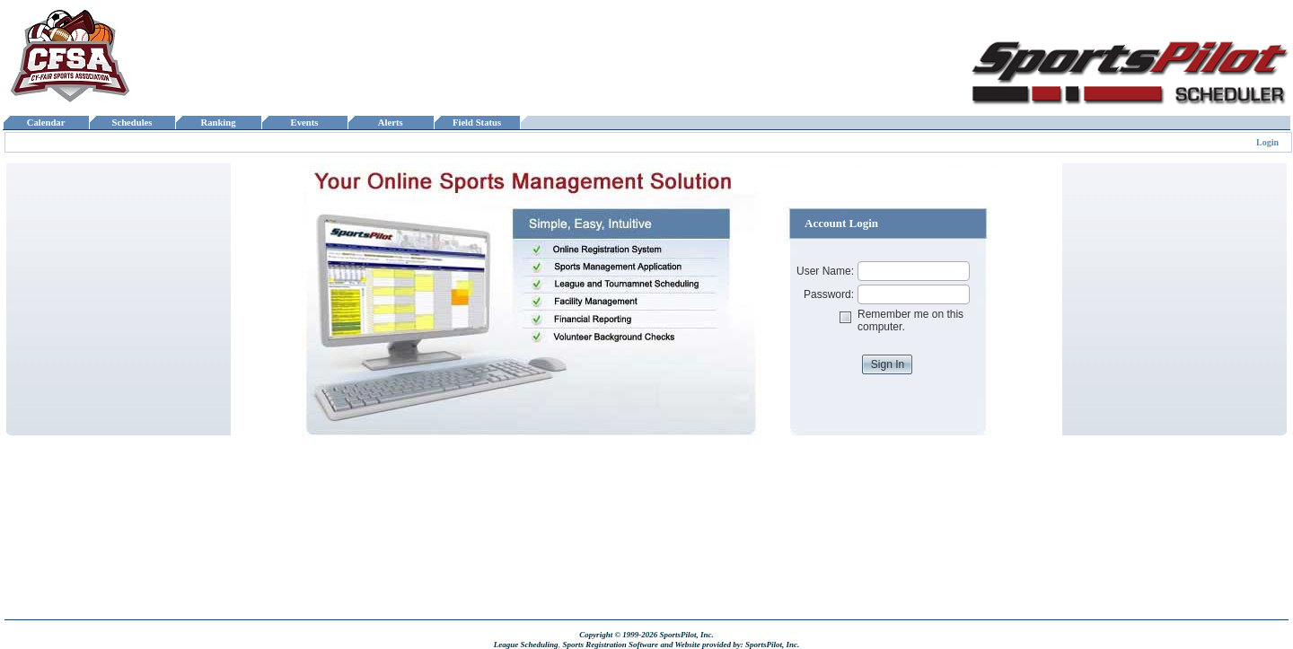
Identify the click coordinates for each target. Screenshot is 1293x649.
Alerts (391, 122)
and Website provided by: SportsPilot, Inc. (729, 644)
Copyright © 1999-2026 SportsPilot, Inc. (646, 634)
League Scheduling (526, 644)
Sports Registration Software (610, 644)
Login (1267, 142)
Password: (829, 294)
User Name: (825, 271)
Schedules (132, 122)
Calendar (45, 122)
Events (304, 122)
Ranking (218, 122)
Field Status (477, 122)
